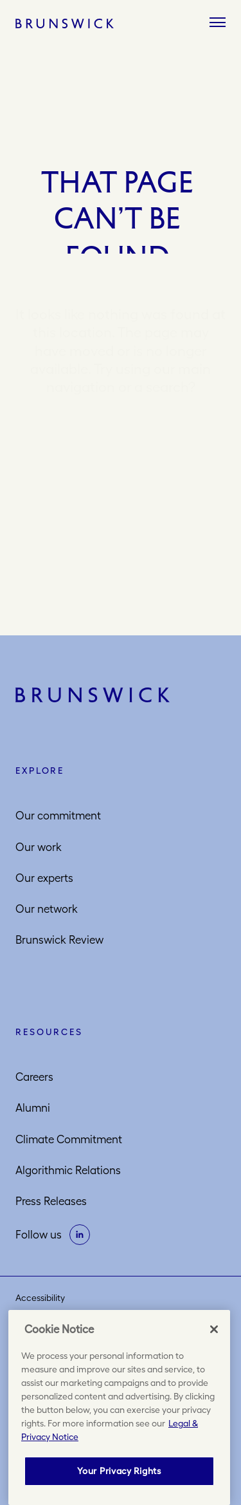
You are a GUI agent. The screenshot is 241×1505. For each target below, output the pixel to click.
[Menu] (218, 23)
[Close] (214, 1329)
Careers (34, 1076)
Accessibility (40, 1298)
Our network (46, 908)
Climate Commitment (68, 1139)
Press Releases (51, 1201)
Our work (38, 847)
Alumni (32, 1107)
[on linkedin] (79, 1234)
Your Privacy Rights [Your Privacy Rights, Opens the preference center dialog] (119, 1471)
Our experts (44, 878)
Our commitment (58, 815)
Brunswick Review (59, 939)
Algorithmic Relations (68, 1170)
